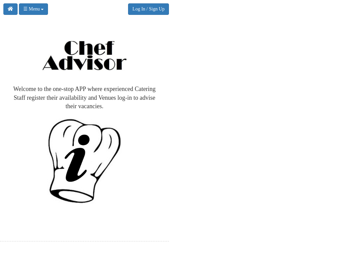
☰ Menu (33, 8)
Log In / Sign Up (148, 8)
